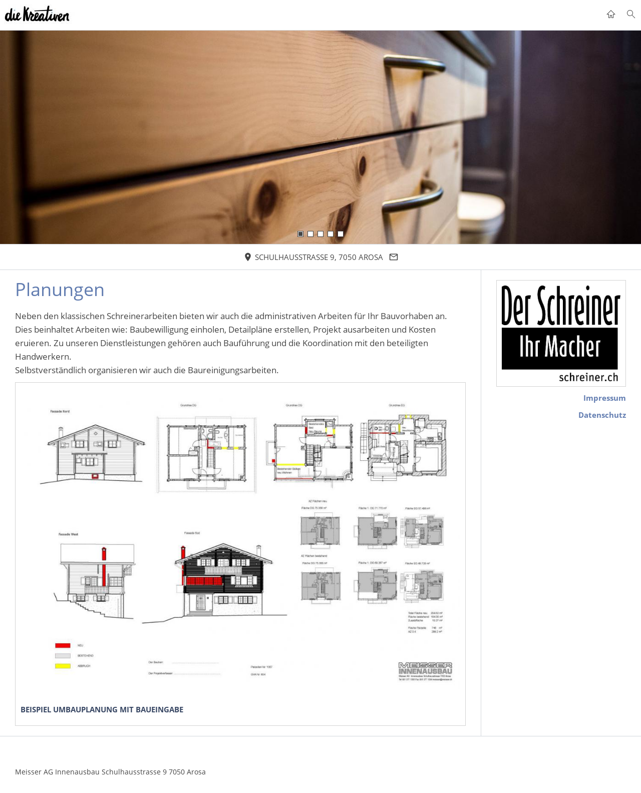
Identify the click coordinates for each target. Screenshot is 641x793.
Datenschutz (602, 415)
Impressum (604, 398)
